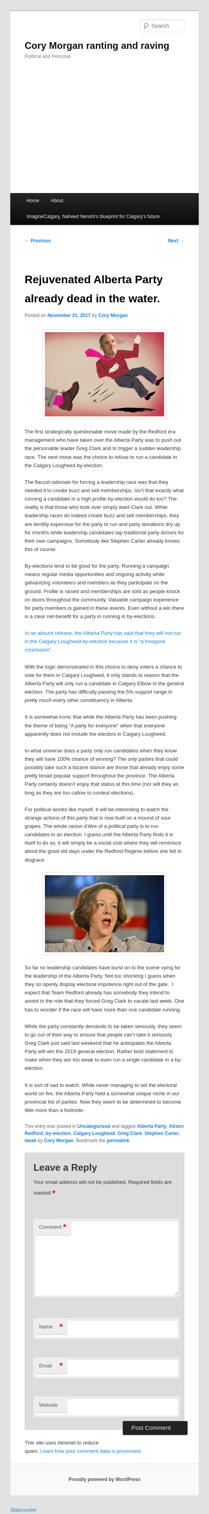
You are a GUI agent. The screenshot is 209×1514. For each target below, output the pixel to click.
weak (30, 1140)
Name (51, 1327)
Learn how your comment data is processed (90, 1451)
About (57, 200)
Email (51, 1366)
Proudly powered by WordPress (104, 1479)
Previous (38, 241)
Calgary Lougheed (94, 1133)
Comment (52, 1227)
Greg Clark (130, 1133)
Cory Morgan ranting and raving (97, 45)
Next (176, 241)
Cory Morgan (113, 315)
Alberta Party (151, 1126)
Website (48, 1405)
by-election (58, 1133)
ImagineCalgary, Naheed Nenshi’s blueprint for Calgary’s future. (94, 216)
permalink (118, 1140)
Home (33, 200)
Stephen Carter (162, 1133)
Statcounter (23, 1510)
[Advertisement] (104, 133)
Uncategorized (93, 1126)
